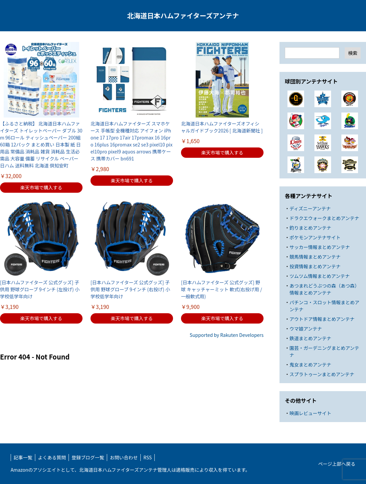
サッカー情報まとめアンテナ (319, 247)
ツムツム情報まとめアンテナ (319, 276)
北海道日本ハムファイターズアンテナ (183, 15)
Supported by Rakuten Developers (227, 335)
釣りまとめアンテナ (310, 227)
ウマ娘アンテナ (305, 328)
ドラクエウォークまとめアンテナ (324, 218)
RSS (147, 457)
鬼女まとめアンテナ (310, 364)
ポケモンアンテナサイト (314, 237)
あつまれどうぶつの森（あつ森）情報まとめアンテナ (324, 289)
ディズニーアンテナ (310, 208)
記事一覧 (23, 457)
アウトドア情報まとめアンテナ (321, 319)
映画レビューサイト (310, 413)
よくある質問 (52, 457)
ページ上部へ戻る (336, 463)
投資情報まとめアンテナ (314, 266)
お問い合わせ (124, 457)
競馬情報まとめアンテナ (314, 256)
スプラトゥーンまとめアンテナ (321, 374)
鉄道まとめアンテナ (310, 338)
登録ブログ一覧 (88, 457)
